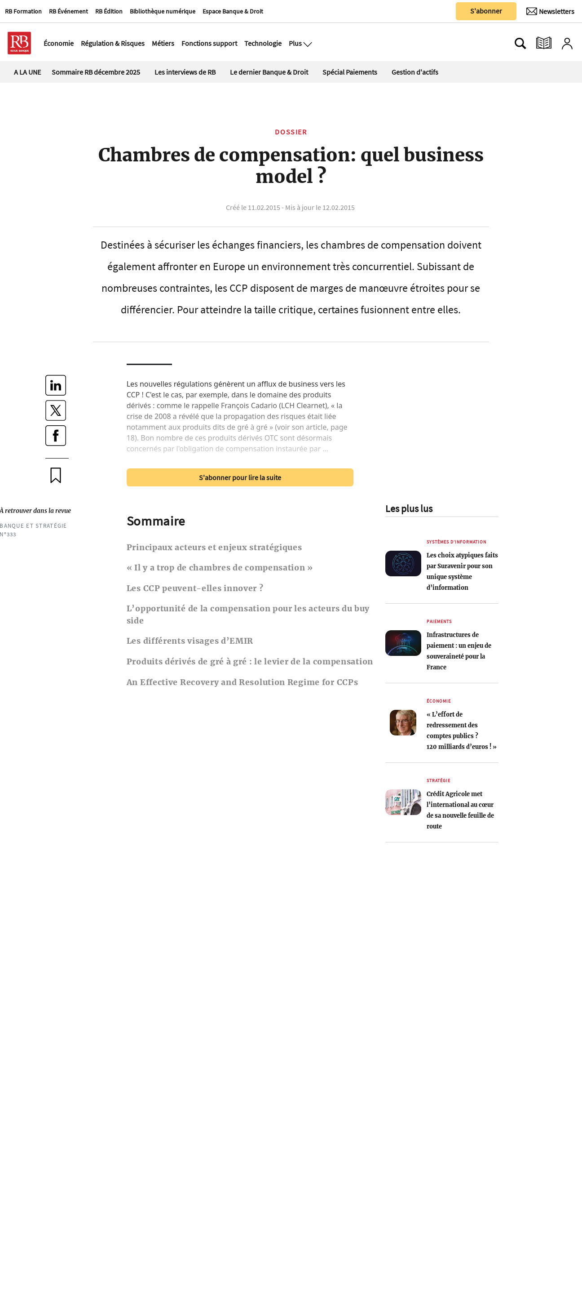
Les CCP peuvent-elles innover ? (195, 588)
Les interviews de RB (185, 71)
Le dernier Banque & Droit (269, 71)
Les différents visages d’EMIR (190, 641)
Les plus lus (408, 508)
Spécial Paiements (349, 71)
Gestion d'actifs (415, 71)
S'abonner (486, 10)
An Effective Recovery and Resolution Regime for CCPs (242, 682)
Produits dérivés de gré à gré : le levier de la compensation (250, 662)
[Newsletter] (550, 11)
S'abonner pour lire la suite (240, 477)
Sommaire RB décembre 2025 (96, 71)
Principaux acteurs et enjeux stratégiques (214, 547)
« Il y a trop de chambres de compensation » (220, 568)
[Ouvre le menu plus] (307, 43)
